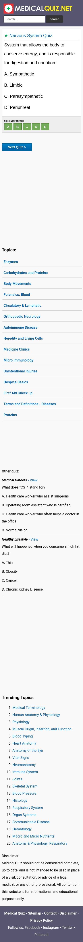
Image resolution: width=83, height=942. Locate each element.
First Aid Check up (18, 393)
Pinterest (42, 935)
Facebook (32, 927)
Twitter (67, 927)
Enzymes (11, 262)
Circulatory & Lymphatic (22, 305)
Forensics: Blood (17, 294)
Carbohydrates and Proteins (26, 273)
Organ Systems (24, 815)
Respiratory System (27, 808)
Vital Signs (20, 758)
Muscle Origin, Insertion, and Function (41, 729)
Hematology (21, 829)
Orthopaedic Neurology (22, 316)
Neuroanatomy (24, 765)
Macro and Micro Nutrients (33, 836)
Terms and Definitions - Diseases (30, 404)
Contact (50, 913)
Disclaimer (68, 913)
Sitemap (34, 913)
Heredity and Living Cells (23, 338)
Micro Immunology (18, 360)
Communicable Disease (31, 822)
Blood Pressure (24, 793)
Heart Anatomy (24, 743)
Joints (17, 779)
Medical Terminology (28, 708)
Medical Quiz (14, 913)
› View (32, 480)
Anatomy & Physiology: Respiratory (39, 843)
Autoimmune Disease (20, 327)
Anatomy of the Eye (27, 750)
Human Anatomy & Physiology (36, 715)
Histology (19, 800)
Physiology (20, 722)
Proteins (10, 415)
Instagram (51, 927)
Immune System (25, 772)
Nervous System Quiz (31, 35)
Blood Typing (22, 736)
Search (54, 19)
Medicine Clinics (17, 349)
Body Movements (17, 284)
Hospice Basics (16, 382)
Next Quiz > (17, 147)
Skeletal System (24, 786)
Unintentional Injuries (20, 371)
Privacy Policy (41, 920)
